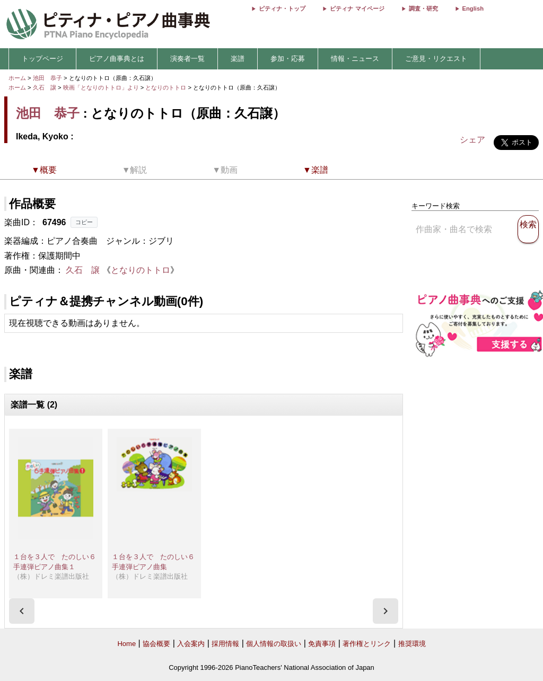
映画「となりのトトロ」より (102, 87)
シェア (472, 139)
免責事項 (322, 644)
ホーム (17, 78)
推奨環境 (412, 644)
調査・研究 (423, 8)
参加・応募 (287, 59)
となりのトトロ (166, 87)
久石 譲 (44, 87)
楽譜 (237, 59)
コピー (84, 222)
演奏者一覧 (187, 59)
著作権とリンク (367, 644)
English (473, 8)
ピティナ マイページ (357, 8)
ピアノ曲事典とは (116, 59)
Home (126, 644)
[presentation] (21, 611)
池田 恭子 (47, 78)
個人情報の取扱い (273, 644)
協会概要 (156, 644)
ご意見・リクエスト (436, 59)
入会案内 (191, 644)
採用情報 (225, 644)
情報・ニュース (355, 59)
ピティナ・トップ (282, 8)
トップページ (42, 59)
